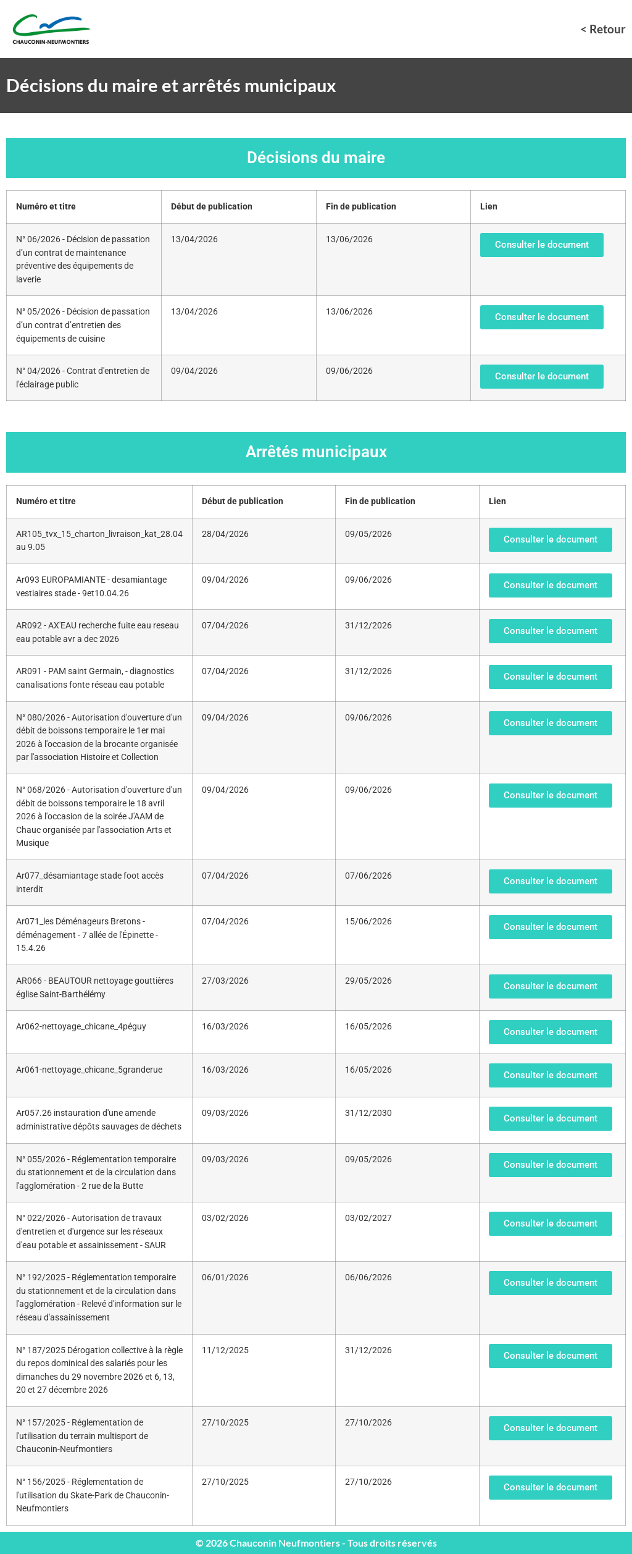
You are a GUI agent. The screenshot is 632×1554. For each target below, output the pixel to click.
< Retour (603, 29)
